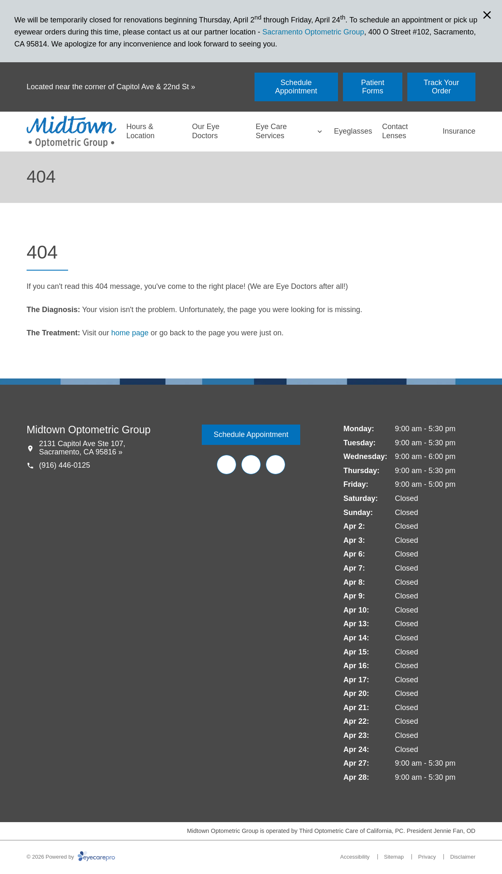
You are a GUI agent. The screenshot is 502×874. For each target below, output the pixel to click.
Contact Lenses (395, 131)
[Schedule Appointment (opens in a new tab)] (296, 87)
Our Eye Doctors (205, 131)
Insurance (459, 131)
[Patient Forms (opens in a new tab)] (372, 87)
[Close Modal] (487, 15)
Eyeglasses (353, 131)
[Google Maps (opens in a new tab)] (275, 464)
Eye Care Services (271, 131)
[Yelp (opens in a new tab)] (251, 464)
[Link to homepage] (71, 131)
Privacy (427, 857)
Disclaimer (462, 857)
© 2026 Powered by (71, 857)
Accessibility (355, 857)
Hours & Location (140, 131)
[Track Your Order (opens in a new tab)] (441, 87)
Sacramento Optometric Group (313, 32)
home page (130, 333)
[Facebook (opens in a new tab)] (226, 464)
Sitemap (394, 857)
